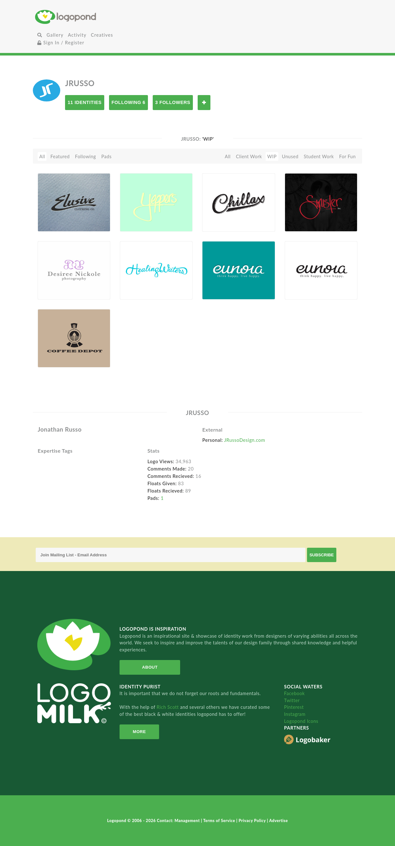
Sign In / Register (60, 42)
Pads (106, 156)
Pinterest (294, 707)
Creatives (102, 35)
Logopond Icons (301, 721)
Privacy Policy (252, 820)
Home (89, 17)
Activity (77, 35)
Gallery (55, 35)
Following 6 (128, 102)
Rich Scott (168, 707)
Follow (204, 102)
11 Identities (84, 102)
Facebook (294, 693)
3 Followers (172, 102)
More (138, 731)
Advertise (278, 820)
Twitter (292, 700)
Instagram (294, 714)
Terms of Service (219, 820)
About (149, 667)
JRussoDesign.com (244, 440)
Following (85, 156)
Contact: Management (179, 820)
